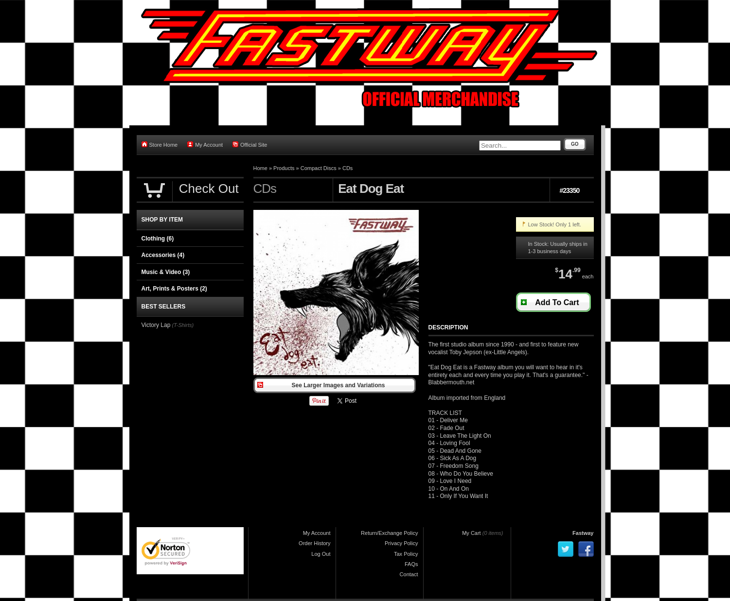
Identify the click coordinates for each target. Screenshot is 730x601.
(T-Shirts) (183, 325)
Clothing (158, 238)
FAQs (411, 564)
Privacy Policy (401, 543)
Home (260, 168)
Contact (409, 574)
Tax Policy (406, 554)
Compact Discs (319, 168)
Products (283, 168)
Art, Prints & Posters (174, 288)
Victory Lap (156, 325)
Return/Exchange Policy (389, 533)
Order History (314, 543)
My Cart (471, 533)
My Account (205, 144)
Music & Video (166, 272)
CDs (347, 168)
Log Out (320, 554)
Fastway (582, 533)
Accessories (163, 255)
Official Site (249, 144)
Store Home (160, 144)
